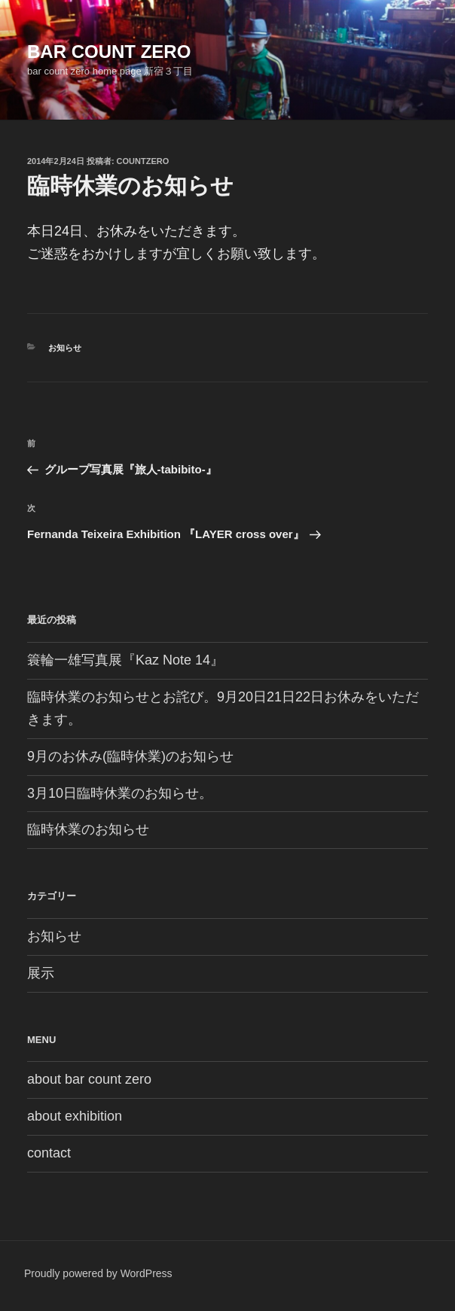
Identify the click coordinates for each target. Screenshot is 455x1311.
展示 (40, 973)
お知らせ (64, 347)
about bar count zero (89, 1079)
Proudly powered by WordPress (98, 1273)
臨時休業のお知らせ (88, 829)
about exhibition (74, 1116)
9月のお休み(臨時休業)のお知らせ (130, 756)
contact (49, 1152)
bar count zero (109, 51)
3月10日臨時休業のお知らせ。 (119, 793)
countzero (143, 161)
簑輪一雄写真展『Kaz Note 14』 (125, 660)
